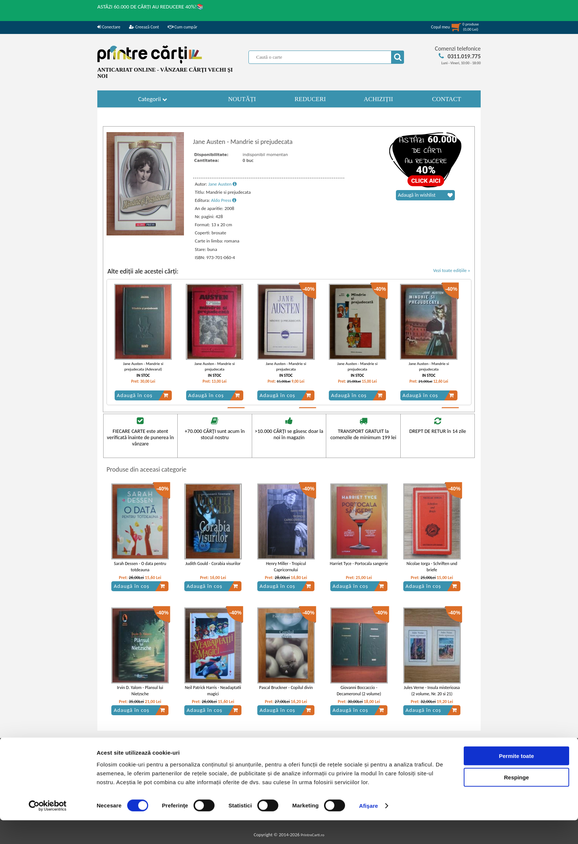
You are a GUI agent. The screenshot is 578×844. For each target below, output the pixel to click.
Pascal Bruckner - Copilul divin (286, 687)
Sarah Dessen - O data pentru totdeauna (140, 566)
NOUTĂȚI (242, 99)
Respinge (516, 801)
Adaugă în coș (142, 395)
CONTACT (446, 99)
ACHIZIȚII (378, 99)
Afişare (368, 829)
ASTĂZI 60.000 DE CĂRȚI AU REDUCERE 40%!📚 (150, 6)
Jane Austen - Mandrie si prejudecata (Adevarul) (143, 366)
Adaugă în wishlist (425, 195)
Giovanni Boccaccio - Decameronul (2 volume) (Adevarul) (359, 694)
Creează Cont (144, 27)
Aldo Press (224, 200)
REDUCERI (310, 99)
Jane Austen (222, 184)
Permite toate (516, 779)
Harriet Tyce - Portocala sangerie (359, 563)
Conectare (108, 27)
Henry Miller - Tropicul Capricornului (286, 566)
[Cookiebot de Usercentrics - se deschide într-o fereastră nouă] (47, 829)
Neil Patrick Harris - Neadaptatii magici (213, 690)
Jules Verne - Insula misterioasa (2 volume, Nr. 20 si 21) (432, 690)
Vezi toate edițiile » (451, 270)
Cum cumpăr (182, 27)
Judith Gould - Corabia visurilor (213, 563)
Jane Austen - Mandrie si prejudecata (214, 366)
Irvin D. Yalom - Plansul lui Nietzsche (140, 690)
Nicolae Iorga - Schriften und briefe (432, 566)
